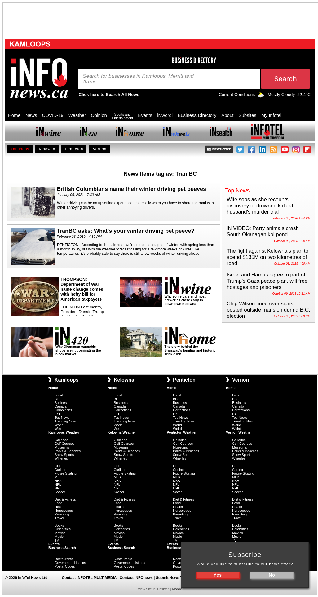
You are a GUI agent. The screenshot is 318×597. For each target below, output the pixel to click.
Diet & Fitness (65, 499)
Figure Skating (66, 473)
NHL (58, 488)
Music (59, 536)
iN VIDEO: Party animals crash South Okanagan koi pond (263, 231)
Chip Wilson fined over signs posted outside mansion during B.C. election (268, 310)
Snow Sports (64, 455)
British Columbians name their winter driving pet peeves (131, 189)
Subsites (247, 115)
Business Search (62, 548)
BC (57, 399)
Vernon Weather (239, 432)
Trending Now (65, 421)
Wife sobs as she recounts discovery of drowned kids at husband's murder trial (260, 206)
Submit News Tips (172, 578)
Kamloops (19, 149)
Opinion (99, 115)
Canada (61, 406)
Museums (62, 447)
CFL (58, 466)
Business (61, 403)
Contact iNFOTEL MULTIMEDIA (89, 578)
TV (57, 540)
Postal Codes (65, 566)
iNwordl (165, 115)
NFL (58, 484)
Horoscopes (64, 510)
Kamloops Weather (63, 432)
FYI (57, 414)
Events (145, 115)
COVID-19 (53, 115)
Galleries (61, 440)
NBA (58, 481)
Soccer (60, 492)
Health (59, 507)
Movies (60, 533)
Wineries (61, 458)
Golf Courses (64, 443)
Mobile (177, 589)
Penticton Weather (182, 432)
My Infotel (271, 115)
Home (14, 115)
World (59, 425)
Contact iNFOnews (136, 578)
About (227, 115)
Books (59, 525)
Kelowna (47, 149)
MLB (58, 477)
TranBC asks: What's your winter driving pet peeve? (125, 231)
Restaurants (64, 559)
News (31, 115)
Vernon (99, 149)
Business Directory (197, 115)
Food (58, 503)
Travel (59, 518)
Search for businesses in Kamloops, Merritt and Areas (138, 79)
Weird (59, 429)
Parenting (62, 514)
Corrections (63, 410)
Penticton (74, 149)
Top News (62, 417)
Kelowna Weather (122, 432)
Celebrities (63, 529)
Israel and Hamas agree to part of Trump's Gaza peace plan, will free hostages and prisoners (267, 281)
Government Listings (70, 562)
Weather (77, 115)
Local (59, 395)
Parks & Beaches (68, 451)
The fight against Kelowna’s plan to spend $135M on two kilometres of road (267, 257)
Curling (60, 469)
